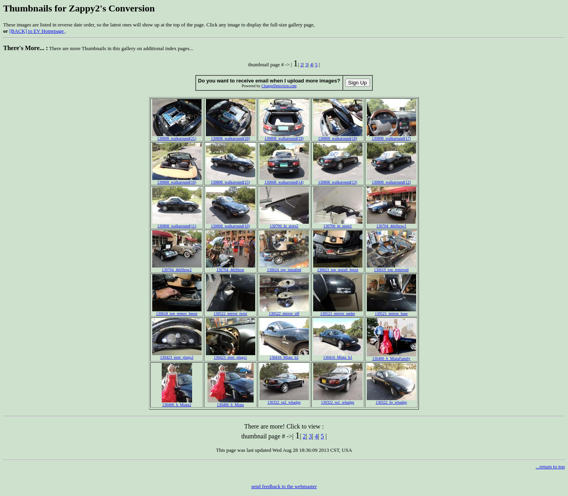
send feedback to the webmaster (284, 486)
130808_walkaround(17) (391, 136)
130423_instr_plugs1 (230, 355)
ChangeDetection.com (279, 86)
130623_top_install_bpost (337, 268)
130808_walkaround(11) (177, 224)
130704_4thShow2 (177, 268)
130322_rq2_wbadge (284, 400)
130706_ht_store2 (284, 224)
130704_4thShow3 (391, 224)
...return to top (550, 467)
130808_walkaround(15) (230, 180)
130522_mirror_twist (230, 312)
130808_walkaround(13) (337, 180)
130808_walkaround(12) (391, 180)
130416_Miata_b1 (337, 355)
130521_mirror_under (337, 312)
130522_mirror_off (284, 312)
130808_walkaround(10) (230, 224)
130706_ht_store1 (337, 224)
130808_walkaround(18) (337, 136)
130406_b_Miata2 (177, 403)
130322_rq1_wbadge (337, 400)
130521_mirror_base (391, 312)
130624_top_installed (284, 268)
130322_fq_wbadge (391, 400)
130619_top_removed (391, 268)
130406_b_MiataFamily (391, 357)
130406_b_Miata (230, 403)
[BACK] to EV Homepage (37, 31)
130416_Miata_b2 (284, 355)
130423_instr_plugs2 (177, 355)
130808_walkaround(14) (284, 180)
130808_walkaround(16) (177, 180)
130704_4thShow (230, 268)
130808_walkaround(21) (177, 136)
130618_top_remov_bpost (177, 312)
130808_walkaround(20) (230, 136)
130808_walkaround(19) (284, 136)
